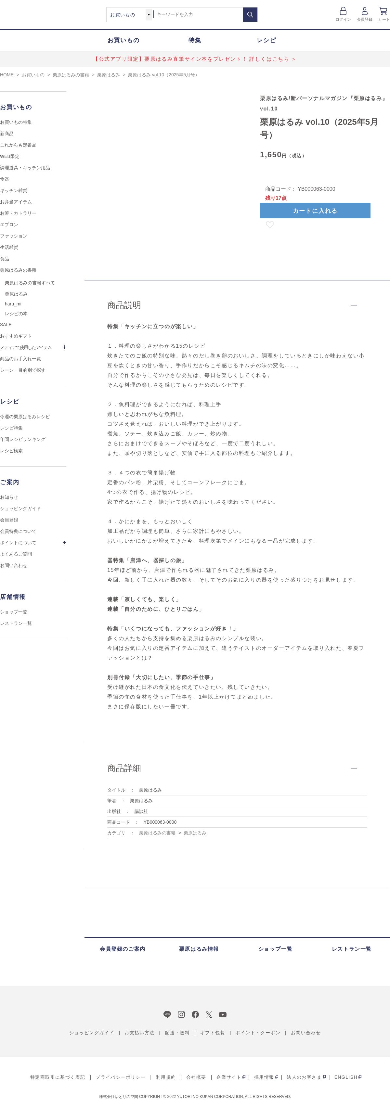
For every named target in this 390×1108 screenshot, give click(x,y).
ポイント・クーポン (257, 1032)
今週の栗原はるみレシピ (25, 416)
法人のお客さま (304, 1077)
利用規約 (166, 1077)
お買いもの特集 (16, 122)
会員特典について (18, 531)
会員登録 (365, 19)
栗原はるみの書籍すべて (30, 282)
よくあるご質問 (16, 554)
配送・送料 (177, 1032)
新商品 (7, 133)
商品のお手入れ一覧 (20, 358)
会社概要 (196, 1077)
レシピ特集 (11, 428)
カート (384, 19)
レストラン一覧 (16, 623)
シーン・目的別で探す (23, 370)
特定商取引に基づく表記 (57, 1077)
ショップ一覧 (13, 611)
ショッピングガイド (20, 508)
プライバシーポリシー (121, 1077)
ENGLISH (346, 1077)
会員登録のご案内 (123, 949)
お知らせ (9, 497)
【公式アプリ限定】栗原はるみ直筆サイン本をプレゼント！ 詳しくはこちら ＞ (195, 59)
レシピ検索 (11, 450)
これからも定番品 (18, 145)
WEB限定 (10, 156)
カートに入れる (315, 211)
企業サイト (228, 1077)
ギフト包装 (212, 1032)
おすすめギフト (16, 336)
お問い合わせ (13, 565)
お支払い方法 (139, 1032)
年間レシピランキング (23, 439)
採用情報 (264, 1077)
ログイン (343, 19)
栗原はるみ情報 (199, 949)
